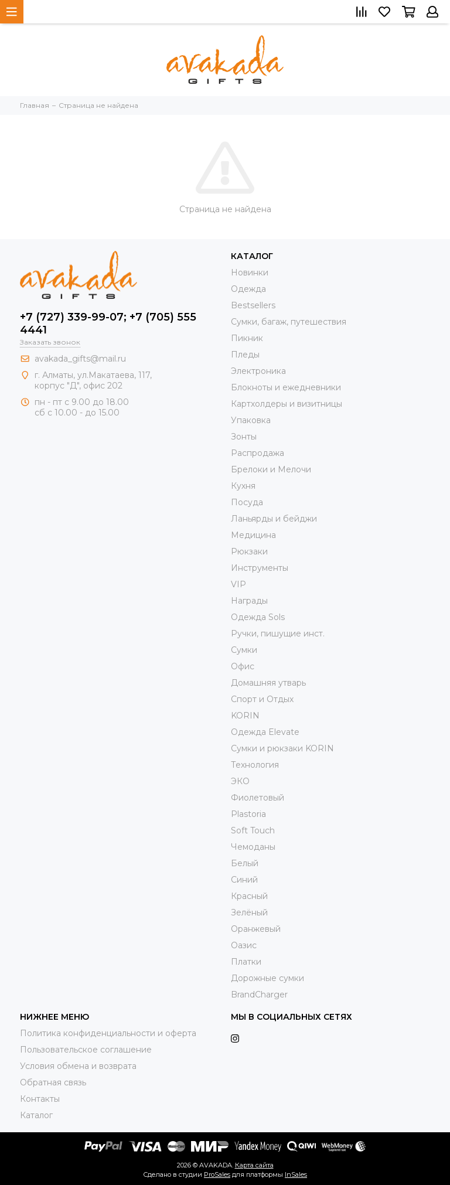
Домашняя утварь (268, 682)
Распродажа (257, 453)
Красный (249, 896)
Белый (244, 863)
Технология (255, 765)
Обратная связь (53, 1082)
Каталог (36, 1115)
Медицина (253, 535)
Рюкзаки (249, 551)
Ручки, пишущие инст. (278, 633)
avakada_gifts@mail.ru (80, 358)
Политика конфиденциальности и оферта (108, 1033)
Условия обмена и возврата (78, 1066)
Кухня (243, 486)
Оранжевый (256, 929)
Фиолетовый (257, 797)
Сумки (244, 650)
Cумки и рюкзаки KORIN (282, 748)
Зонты (244, 436)
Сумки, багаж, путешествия (288, 321)
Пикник (247, 338)
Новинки (249, 272)
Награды (249, 600)
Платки (246, 961)
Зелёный (249, 912)
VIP (238, 584)
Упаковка (251, 420)
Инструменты (259, 568)
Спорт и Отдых (262, 699)
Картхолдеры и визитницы (286, 404)
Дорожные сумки (267, 978)
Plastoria (248, 814)
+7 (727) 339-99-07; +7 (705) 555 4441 (108, 323)
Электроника (258, 371)
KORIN (245, 715)
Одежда (248, 289)
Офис (242, 666)
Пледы (245, 354)
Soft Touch (253, 830)
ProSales (217, 1174)
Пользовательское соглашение (86, 1049)
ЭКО (240, 781)
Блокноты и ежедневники (286, 387)
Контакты (40, 1099)
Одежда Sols (258, 617)
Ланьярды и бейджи (274, 518)
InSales (296, 1174)
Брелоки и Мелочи (271, 469)
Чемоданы (253, 847)
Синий (244, 879)
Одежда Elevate (265, 732)
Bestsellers (253, 305)
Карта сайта (254, 1165)
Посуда (247, 502)
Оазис (244, 945)
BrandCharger (259, 994)
